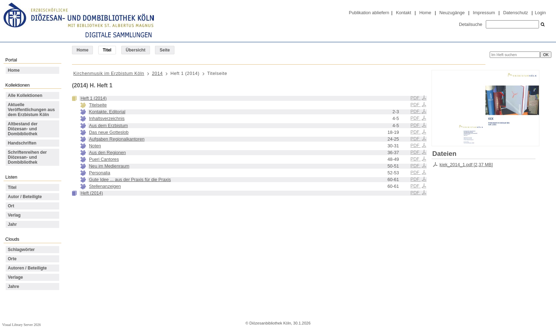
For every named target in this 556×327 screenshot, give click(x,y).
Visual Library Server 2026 (21, 325)
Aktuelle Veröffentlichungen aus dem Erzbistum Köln (31, 109)
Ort (11, 205)
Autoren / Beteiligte (27, 268)
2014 (157, 73)
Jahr (12, 224)
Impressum (484, 12)
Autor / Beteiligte (25, 196)
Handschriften (22, 143)
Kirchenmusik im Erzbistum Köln (108, 73)
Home (425, 12)
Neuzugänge (452, 12)
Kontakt (403, 12)
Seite (165, 50)
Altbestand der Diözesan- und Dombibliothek (23, 128)
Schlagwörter (21, 249)
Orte (12, 258)
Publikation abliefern (369, 12)
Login (540, 12)
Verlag (14, 215)
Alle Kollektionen (25, 95)
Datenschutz (515, 12)
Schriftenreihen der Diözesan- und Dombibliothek (27, 157)
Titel (12, 187)
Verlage (15, 277)
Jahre (13, 286)
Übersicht (135, 50)
